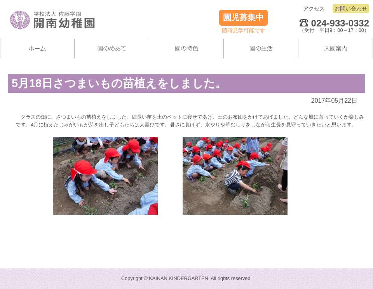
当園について (112, 48)
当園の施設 (186, 48)
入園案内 (335, 48)
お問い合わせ (351, 8)
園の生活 (261, 48)
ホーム (37, 48)
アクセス (314, 8)
